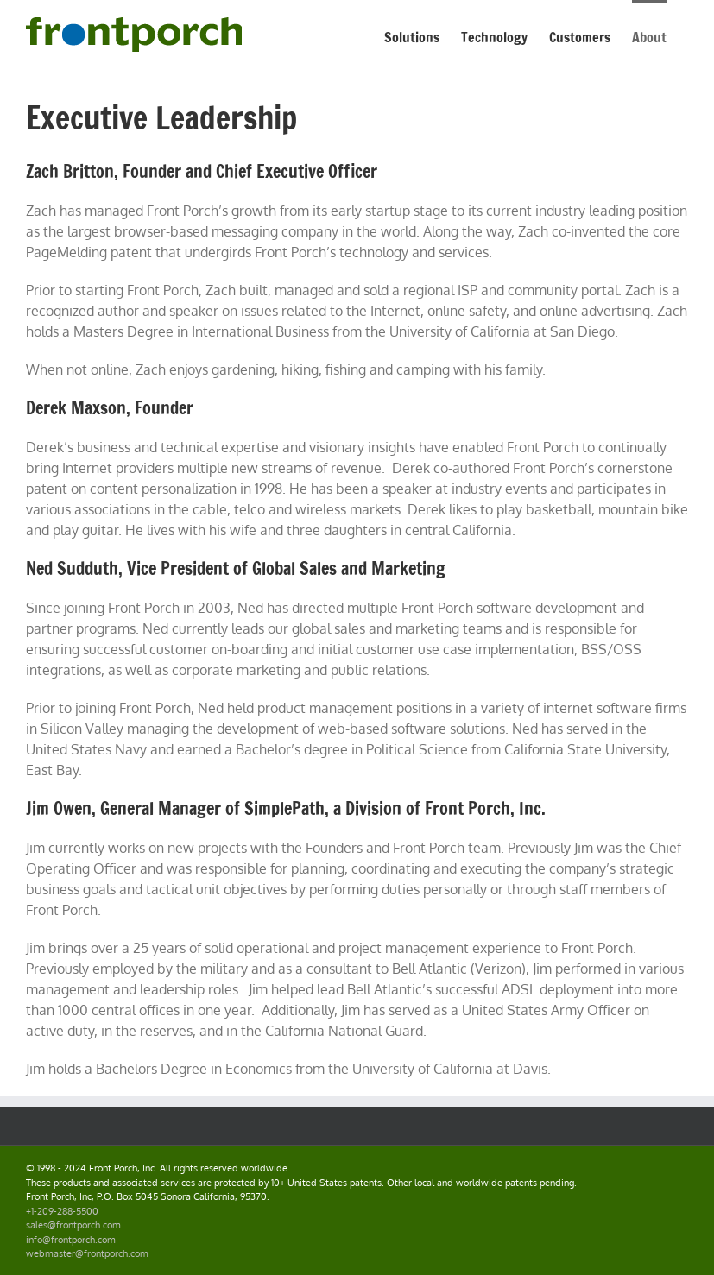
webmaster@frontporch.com (87, 1253)
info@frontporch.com (71, 1240)
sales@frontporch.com (73, 1225)
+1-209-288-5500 (62, 1211)
